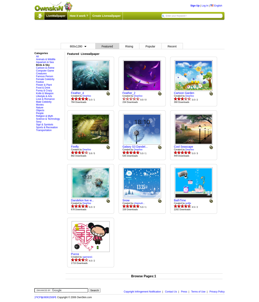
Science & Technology (48, 118)
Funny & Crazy (44, 90)
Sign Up (195, 5)
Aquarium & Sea (45, 62)
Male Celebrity (44, 101)
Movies (40, 104)
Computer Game (45, 70)
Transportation (44, 130)
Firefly (75, 146)
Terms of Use (198, 291)
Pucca (75, 254)
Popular (150, 46)
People (40, 113)
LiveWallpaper (55, 15)
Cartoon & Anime (45, 67)
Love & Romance (45, 99)
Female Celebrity (45, 79)
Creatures (41, 73)
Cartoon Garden (184, 93)
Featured (107, 46)
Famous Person (44, 76)
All (37, 56)
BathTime (180, 200)
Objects (40, 110)
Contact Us (171, 291)
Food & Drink (43, 87)
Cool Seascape (183, 146)
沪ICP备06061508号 (45, 297)
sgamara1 (87, 257)
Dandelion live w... (82, 200)
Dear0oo (87, 96)
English (216, 5)
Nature (39, 107)
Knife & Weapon (45, 93)
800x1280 (78, 46)
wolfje (188, 203)
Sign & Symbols (44, 124)
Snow (126, 200)
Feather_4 (77, 93)
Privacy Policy (217, 291)
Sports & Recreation (47, 127)
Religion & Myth (44, 116)
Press (184, 291)
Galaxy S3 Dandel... (135, 146)
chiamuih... (139, 203)
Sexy (38, 121)
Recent (172, 46)
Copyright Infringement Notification (142, 291)
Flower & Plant (44, 84)
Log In (205, 5)
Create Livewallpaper (106, 15)
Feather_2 (128, 93)
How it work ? (79, 15)
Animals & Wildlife (45, 59)
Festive (40, 82)
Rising (129, 46)
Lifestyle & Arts (44, 96)
